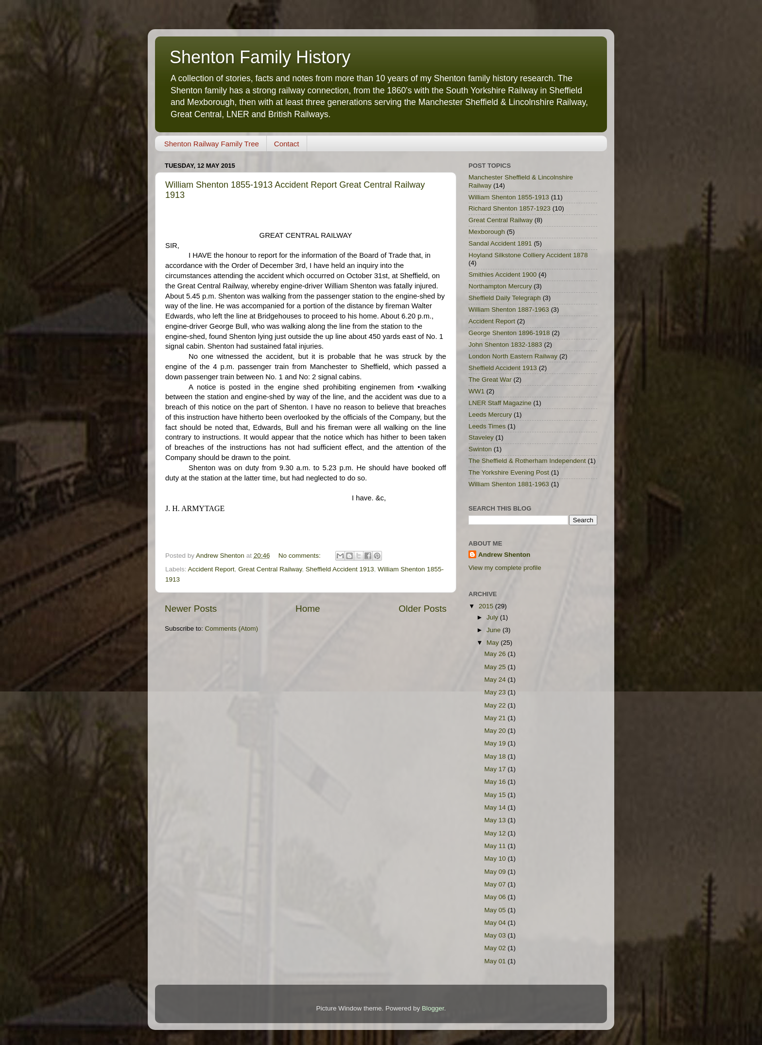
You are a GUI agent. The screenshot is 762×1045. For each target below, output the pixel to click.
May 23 (495, 692)
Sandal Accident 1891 (500, 243)
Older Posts (422, 608)
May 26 (495, 653)
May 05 (495, 910)
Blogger (433, 1008)
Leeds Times (487, 426)
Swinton (480, 449)
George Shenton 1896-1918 (509, 333)
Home (307, 608)
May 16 (495, 781)
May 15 (495, 794)
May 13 (495, 820)
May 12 (495, 833)
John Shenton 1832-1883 (505, 344)
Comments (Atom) (232, 628)
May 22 (495, 705)
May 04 (495, 922)
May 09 (495, 871)
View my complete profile (504, 567)
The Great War (490, 379)
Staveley (481, 437)
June (494, 630)
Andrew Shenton (504, 554)
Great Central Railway (270, 569)
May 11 (495, 846)
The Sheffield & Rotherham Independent (527, 460)
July (493, 617)
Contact (286, 144)
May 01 (495, 961)
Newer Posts (191, 608)
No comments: (300, 555)
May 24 (495, 679)
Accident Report (211, 569)
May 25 (495, 667)
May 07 (495, 884)
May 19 (495, 743)
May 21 (495, 718)
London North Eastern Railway (512, 356)
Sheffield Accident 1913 (340, 569)
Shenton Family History (260, 57)
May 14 (495, 807)
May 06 (495, 897)
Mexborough (486, 231)
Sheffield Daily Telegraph (504, 297)
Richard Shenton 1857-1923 (509, 208)
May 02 (495, 948)
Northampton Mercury (500, 286)
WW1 (476, 391)
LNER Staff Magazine (500, 403)
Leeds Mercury (490, 414)
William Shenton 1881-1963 (508, 484)
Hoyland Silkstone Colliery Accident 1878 (528, 255)
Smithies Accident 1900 (502, 274)
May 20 (495, 730)
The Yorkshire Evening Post (508, 472)
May (493, 642)
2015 (487, 606)
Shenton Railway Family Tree (211, 144)
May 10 (495, 858)
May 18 (495, 756)
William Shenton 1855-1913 (508, 197)
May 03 (495, 935)
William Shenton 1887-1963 (508, 309)
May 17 (495, 769)
